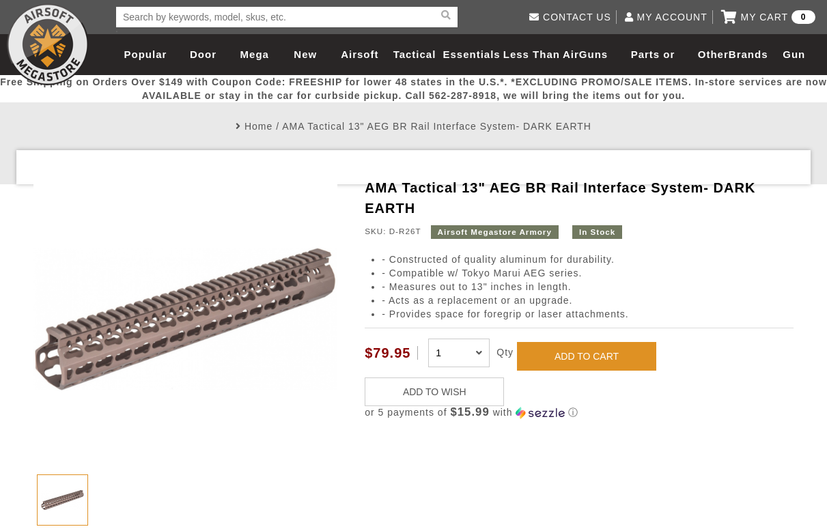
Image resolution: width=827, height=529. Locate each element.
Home (258, 126)
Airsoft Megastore (48, 44)
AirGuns (585, 54)
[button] (579, 412)
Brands (748, 54)
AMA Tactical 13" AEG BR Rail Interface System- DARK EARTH (436, 126)
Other (713, 54)
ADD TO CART (587, 356)
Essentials (471, 54)
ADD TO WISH (434, 391)
